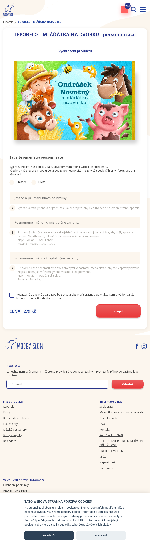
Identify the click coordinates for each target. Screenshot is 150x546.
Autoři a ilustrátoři (111, 435)
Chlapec (17, 182)
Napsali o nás (108, 462)
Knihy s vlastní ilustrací (17, 418)
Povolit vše (49, 535)
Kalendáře (9, 441)
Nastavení (101, 535)
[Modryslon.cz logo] (8, 9)
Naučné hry (10, 424)
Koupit (118, 311)
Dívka (38, 182)
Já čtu (103, 456)
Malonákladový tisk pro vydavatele (121, 412)
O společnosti (108, 418)
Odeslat (127, 384)
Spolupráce (106, 406)
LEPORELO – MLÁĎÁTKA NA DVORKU (39, 22)
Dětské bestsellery (15, 429)
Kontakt (104, 429)
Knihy (6, 412)
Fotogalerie (106, 468)
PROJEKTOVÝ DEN (111, 451)
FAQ (102, 424)
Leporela (8, 22)
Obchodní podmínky (16, 485)
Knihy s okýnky (12, 435)
